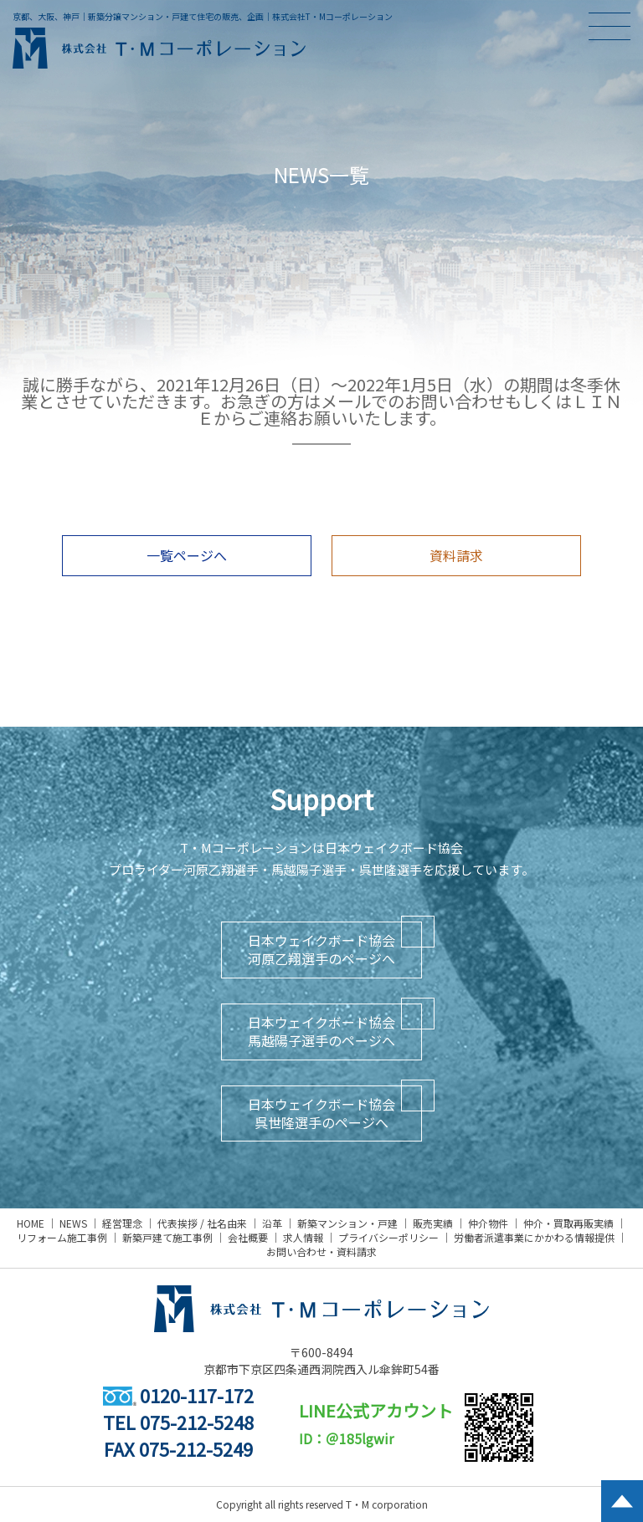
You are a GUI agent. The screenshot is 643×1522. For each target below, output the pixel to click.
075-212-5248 (197, 1421)
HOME (30, 1223)
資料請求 (456, 555)
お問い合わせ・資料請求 (321, 1251)
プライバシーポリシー (388, 1237)
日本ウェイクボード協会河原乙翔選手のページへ (321, 949)
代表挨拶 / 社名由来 (202, 1223)
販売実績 (433, 1223)
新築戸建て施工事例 (167, 1237)
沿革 (272, 1223)
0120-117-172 (178, 1395)
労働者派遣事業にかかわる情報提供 (534, 1237)
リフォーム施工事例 (62, 1237)
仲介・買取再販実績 (568, 1223)
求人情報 (303, 1237)
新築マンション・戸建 (347, 1223)
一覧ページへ (187, 555)
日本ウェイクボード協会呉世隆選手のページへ (321, 1113)
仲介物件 (488, 1223)
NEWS (73, 1223)
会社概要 (248, 1237)
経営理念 (122, 1223)
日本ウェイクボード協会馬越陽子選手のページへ (321, 1031)
